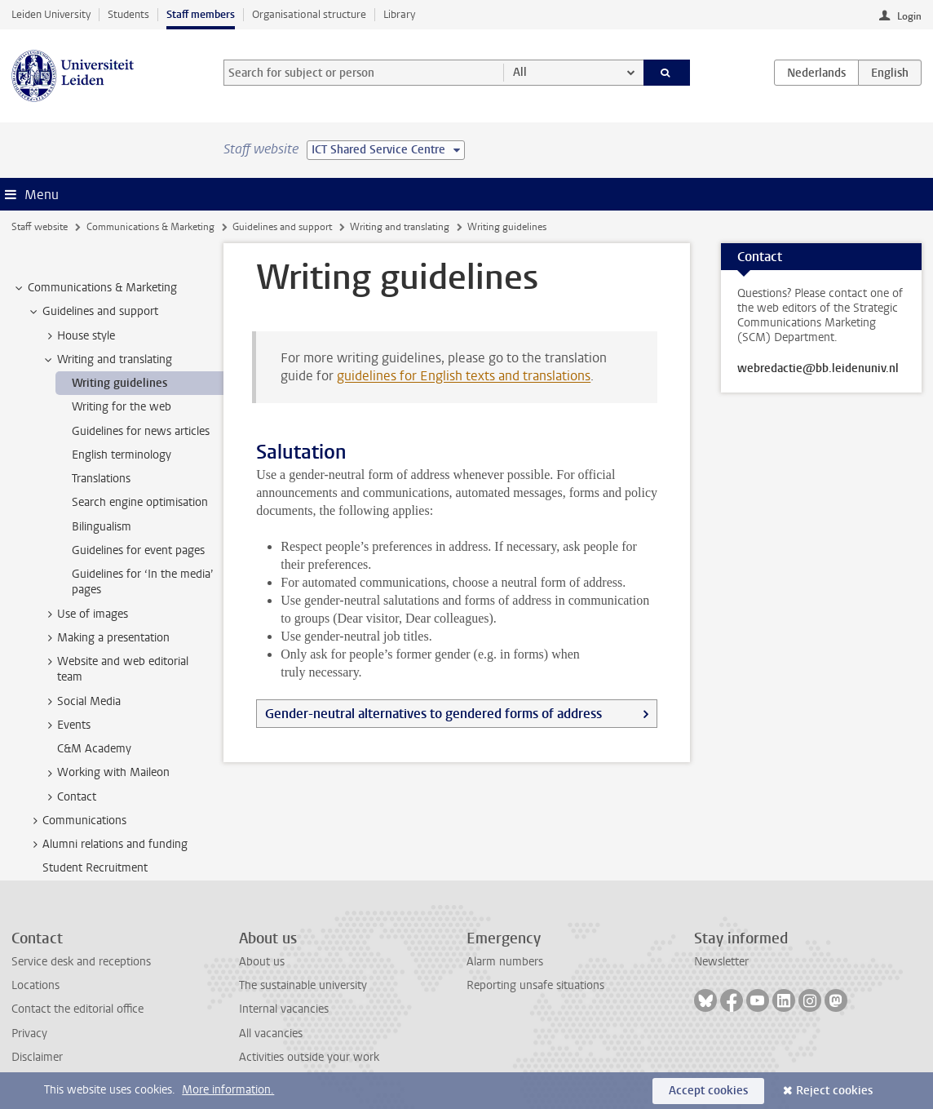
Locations (35, 985)
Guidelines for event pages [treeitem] (138, 550)
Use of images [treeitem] (85, 614)
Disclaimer (37, 1057)
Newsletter (721, 961)
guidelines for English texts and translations (463, 375)
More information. (228, 1090)
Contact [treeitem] (69, 797)
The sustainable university (303, 985)
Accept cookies (708, 1090)
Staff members (200, 14)
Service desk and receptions (81, 961)
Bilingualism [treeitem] (101, 527)
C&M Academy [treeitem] (94, 748)
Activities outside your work (309, 1057)
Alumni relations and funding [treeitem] (107, 844)
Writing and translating (399, 226)
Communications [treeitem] (76, 821)
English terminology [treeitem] (121, 455)
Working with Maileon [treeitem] (106, 773)
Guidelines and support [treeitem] (92, 312)
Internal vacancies (284, 1009)
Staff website (39, 226)
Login (909, 16)
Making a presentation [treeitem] (106, 638)
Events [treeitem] (66, 725)
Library (399, 14)
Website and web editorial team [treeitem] (115, 669)
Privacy (29, 1033)
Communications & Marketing (150, 226)
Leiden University (51, 14)
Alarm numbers (504, 961)
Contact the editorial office (77, 1009)
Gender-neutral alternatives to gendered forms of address (433, 713)
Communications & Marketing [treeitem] (94, 288)
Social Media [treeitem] (81, 702)
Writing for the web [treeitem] (121, 407)
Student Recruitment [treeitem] (95, 868)
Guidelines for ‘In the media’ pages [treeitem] (143, 581)
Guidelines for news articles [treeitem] (141, 431)
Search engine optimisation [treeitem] (140, 502)
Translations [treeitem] (101, 478)
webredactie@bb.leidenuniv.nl (818, 369)
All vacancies (271, 1033)
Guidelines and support (282, 226)
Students (128, 14)
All (520, 72)
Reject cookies (834, 1090)
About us (262, 961)
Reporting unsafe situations (535, 985)
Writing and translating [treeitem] (107, 360)
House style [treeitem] (78, 336)
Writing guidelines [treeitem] (119, 383)
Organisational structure (309, 14)
